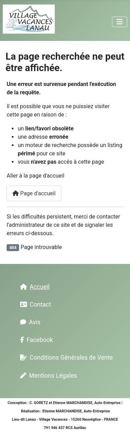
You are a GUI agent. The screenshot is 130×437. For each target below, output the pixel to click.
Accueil (33, 287)
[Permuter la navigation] (119, 22)
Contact (34, 304)
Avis (29, 322)
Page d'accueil (33, 193)
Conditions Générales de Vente (65, 357)
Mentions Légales (47, 376)
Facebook (35, 340)
